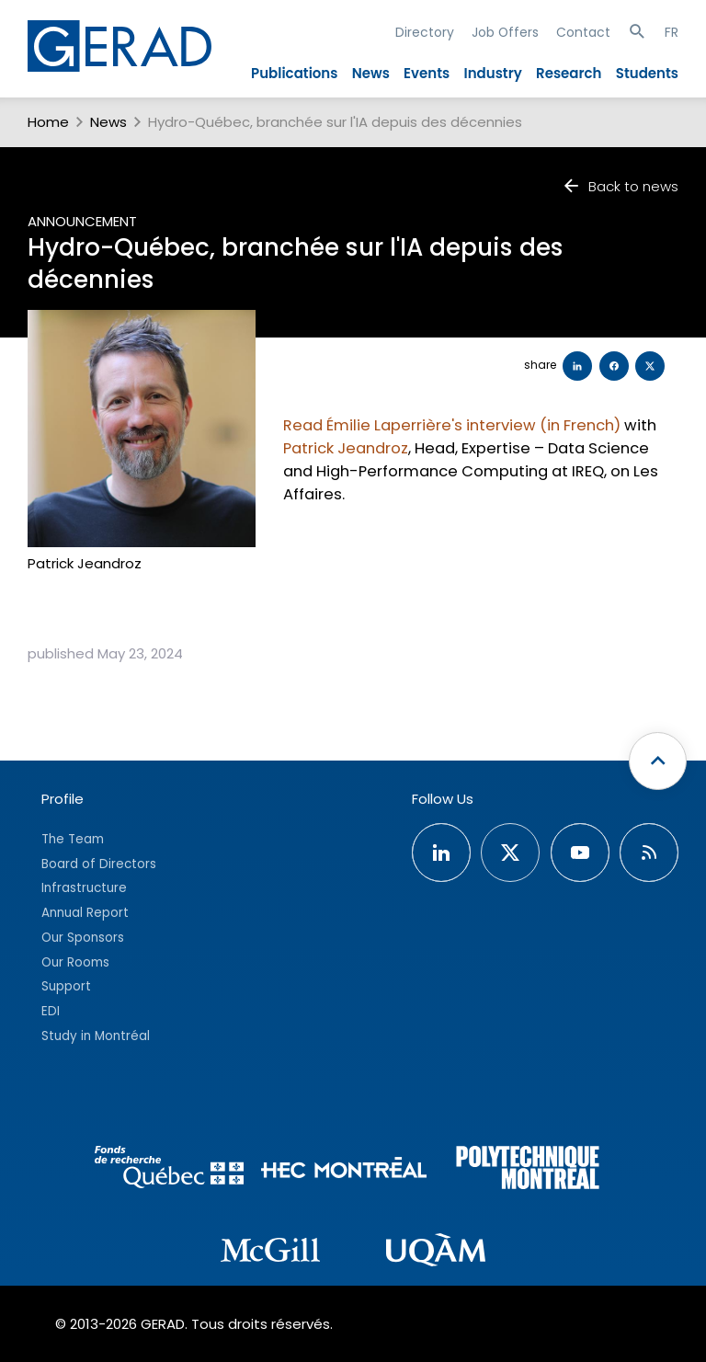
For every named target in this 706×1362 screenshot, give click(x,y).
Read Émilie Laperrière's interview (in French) (452, 425)
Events (427, 73)
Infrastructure (84, 888)
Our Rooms (75, 962)
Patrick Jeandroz (345, 448)
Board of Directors (98, 864)
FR (671, 32)
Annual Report (85, 912)
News (371, 73)
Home (48, 122)
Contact (583, 32)
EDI (50, 1011)
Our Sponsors (82, 937)
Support (66, 986)
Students (647, 73)
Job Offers (505, 32)
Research (568, 73)
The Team (72, 839)
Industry (492, 73)
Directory (424, 32)
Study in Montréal (95, 1036)
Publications (294, 73)
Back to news (620, 186)
